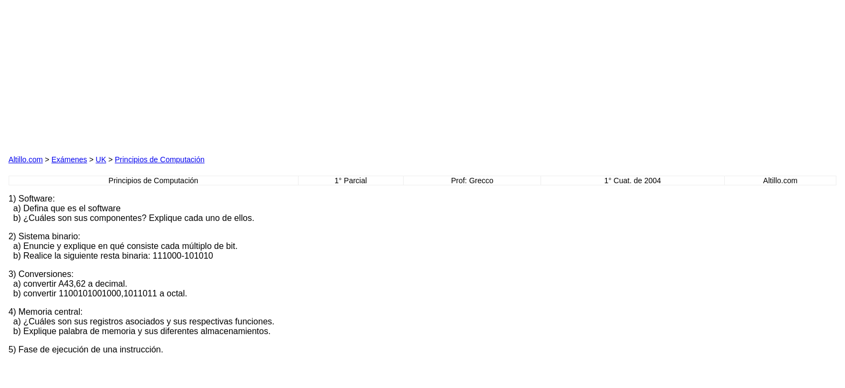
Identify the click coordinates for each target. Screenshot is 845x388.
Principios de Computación (160, 159)
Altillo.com (26, 159)
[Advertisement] (131, 76)
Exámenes (69, 159)
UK (101, 159)
